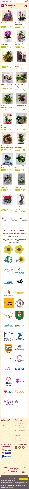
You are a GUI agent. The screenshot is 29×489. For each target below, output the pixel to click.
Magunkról (11, 1)
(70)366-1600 (21, 425)
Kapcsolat (3, 1)
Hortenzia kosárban (6, 23)
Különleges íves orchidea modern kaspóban (19, 207)
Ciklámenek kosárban (6, 206)
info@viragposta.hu (19, 427)
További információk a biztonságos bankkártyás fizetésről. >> (7, 462)
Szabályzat (11, 487)
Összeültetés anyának (20, 105)
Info (7, 1)
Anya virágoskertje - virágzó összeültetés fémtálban (20, 86)
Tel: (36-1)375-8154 (19, 423)
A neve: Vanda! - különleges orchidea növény (20, 64)
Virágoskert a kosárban (7, 63)
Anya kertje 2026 (19, 125)
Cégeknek (3, 425)
